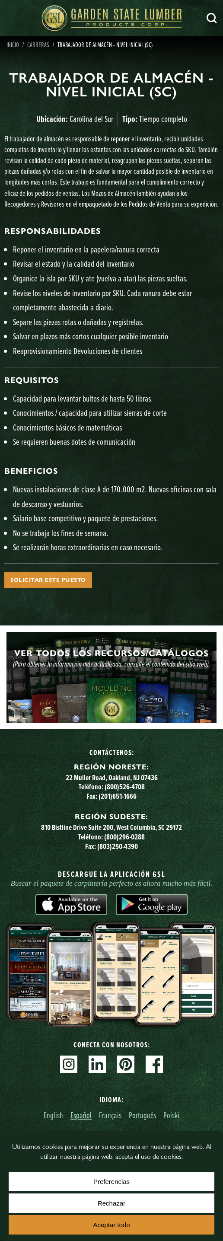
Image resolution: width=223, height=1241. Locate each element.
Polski (171, 1115)
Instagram (68, 1064)
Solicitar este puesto (48, 580)
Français (110, 1115)
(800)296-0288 (124, 836)
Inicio (12, 44)
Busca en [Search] (212, 18)
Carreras (38, 44)
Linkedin (97, 1064)
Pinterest (125, 1064)
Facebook (154, 1064)
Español (81, 1115)
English (53, 1115)
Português (142, 1115)
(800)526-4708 (125, 786)
